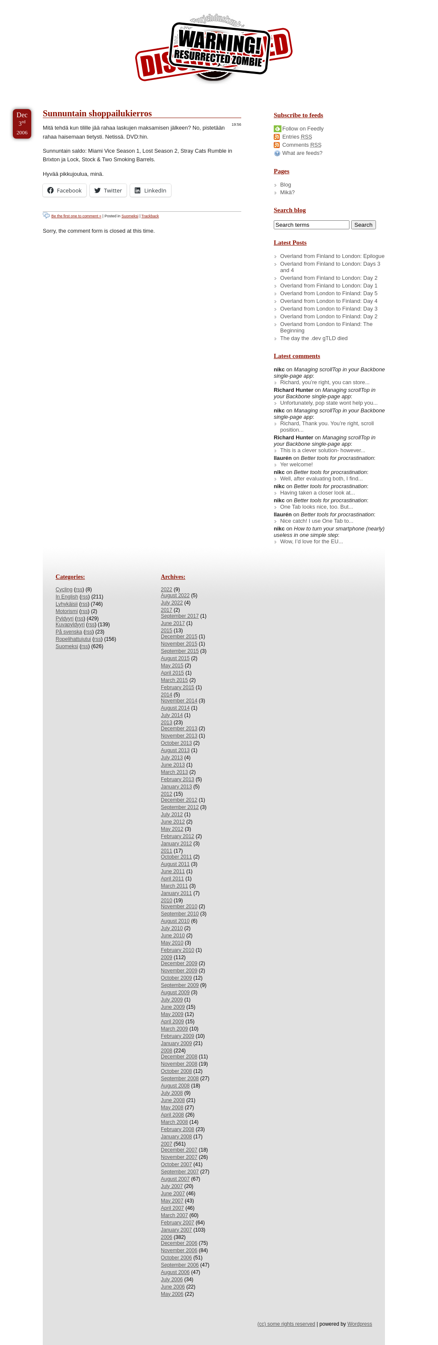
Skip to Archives (95, 3)
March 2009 (174, 1029)
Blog (285, 184)
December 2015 (179, 637)
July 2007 (172, 1186)
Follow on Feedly (303, 128)
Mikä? (287, 192)
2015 (166, 631)
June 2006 (173, 1287)
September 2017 (180, 616)
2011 (166, 851)
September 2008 (180, 1078)
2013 (166, 723)
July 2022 (172, 603)
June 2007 (173, 1194)
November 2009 (179, 971)
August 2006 (175, 1272)
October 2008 (176, 1071)
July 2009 (172, 1000)
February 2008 (177, 1129)
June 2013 (173, 765)
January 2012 (176, 844)
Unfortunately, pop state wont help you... (329, 403)
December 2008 (179, 1057)
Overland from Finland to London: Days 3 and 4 (330, 267)
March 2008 (174, 1122)
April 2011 (172, 879)
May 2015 (172, 666)
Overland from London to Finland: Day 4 (329, 301)
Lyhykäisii (67, 604)
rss (79, 590)
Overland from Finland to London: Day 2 (329, 278)
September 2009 (180, 985)
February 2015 (177, 687)
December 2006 (179, 1243)
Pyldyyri (65, 619)
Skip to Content (33, 3)
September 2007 (180, 1172)
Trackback (150, 216)
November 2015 (179, 644)
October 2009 (176, 978)
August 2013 (175, 750)
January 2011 (176, 893)
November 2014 (179, 701)
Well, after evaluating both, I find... (321, 478)
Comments (302, 145)
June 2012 (173, 822)
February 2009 (177, 1036)
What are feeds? (302, 153)
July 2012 (172, 815)
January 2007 (176, 1230)
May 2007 (172, 1201)
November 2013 (179, 736)
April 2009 (172, 1022)
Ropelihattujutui (73, 639)
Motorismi (67, 611)
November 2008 (179, 1064)
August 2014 (175, 708)
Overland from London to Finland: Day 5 (329, 293)
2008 (166, 1051)
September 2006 (180, 1265)
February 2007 (177, 1223)
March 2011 (174, 886)
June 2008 (173, 1100)
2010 (166, 901)
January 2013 (176, 787)
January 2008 (176, 1137)
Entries (297, 136)
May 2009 (172, 1014)
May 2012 (172, 829)
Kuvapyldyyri (70, 625)
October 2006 (176, 1258)
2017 (166, 610)
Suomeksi (129, 216)
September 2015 (180, 651)
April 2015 (172, 673)
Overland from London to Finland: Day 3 (329, 308)
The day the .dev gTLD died (314, 338)
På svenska (69, 632)
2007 (166, 1144)
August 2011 (175, 864)
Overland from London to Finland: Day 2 (329, 316)
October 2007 (176, 1164)
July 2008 (172, 1093)
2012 (166, 794)
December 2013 (179, 729)
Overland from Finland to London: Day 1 (329, 285)
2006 (166, 1237)
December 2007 (179, 1150)
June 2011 (173, 871)
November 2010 (179, 907)
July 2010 (172, 928)
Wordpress (359, 1324)
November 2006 (179, 1250)
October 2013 (176, 743)
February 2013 (177, 779)
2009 (166, 957)
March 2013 (174, 772)
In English (67, 597)
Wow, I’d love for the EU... (311, 541)
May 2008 (172, 1108)
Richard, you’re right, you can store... (325, 382)
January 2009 (176, 1043)
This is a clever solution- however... (322, 450)
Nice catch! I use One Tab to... (316, 521)
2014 (166, 695)
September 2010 (180, 914)
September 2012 (180, 807)
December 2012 (179, 800)
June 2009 (173, 1007)
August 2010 (175, 921)
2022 (166, 590)
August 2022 (175, 595)
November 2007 (179, 1157)
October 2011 (176, 857)
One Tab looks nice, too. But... (316, 507)
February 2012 (177, 836)
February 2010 (177, 950)
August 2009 (175, 992)
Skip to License (158, 3)
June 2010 (173, 936)
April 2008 (172, 1115)
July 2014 (172, 715)
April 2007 (172, 1208)
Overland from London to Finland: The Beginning (326, 327)
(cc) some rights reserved (286, 1324)
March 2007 (174, 1215)
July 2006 (172, 1280)
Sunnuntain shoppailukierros (97, 113)
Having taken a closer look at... (317, 492)
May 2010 (172, 943)
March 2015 (174, 680)
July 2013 (172, 758)
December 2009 (179, 963)
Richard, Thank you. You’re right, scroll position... (327, 426)
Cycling (64, 590)
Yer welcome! (296, 464)
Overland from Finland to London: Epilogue (332, 256)
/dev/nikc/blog (214, 50)
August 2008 (175, 1086)
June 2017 (173, 623)
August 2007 (175, 1179)
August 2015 (175, 658)
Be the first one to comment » (76, 216)
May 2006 (172, 1294)
